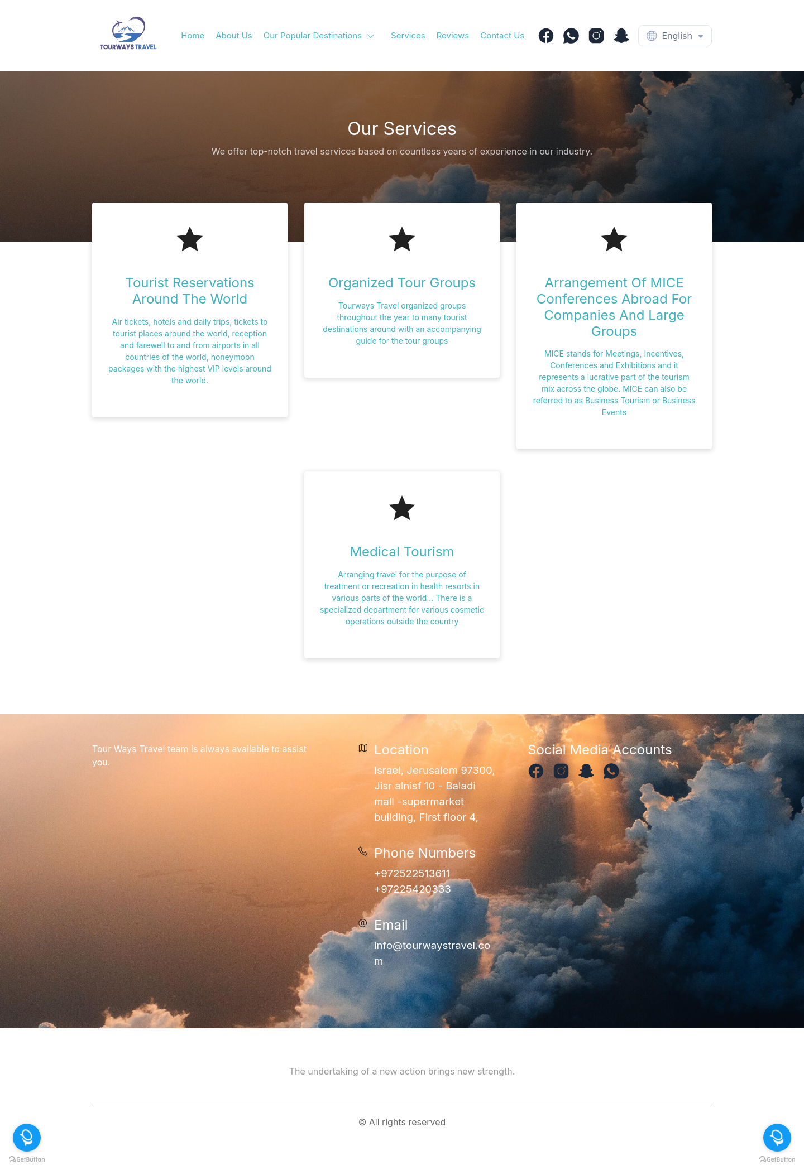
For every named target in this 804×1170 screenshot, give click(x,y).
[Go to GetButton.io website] (777, 1158)
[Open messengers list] (777, 1138)
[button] (321, 36)
